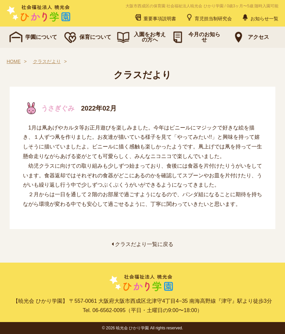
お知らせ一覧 (259, 17)
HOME (14, 61)
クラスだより (47, 61)
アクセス (250, 37)
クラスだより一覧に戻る (142, 244)
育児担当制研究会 (208, 17)
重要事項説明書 (155, 17)
